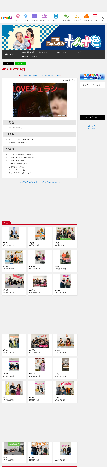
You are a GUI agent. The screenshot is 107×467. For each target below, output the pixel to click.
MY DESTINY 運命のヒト (31, 56)
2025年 (6, 449)
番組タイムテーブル (64, 52)
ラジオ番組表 (34, 20)
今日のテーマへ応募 (91, 85)
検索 (103, 20)
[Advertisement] (53, 6)
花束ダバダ (80, 52)
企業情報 (86, 20)
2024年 (13, 449)
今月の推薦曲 (66, 20)
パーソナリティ (44, 20)
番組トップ (10, 54)
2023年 (20, 449)
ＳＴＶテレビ (95, 20)
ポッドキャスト (56, 20)
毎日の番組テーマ (45, 52)
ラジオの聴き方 (77, 20)
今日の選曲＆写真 (28, 52)
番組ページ (18, 20)
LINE (21, 64)
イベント (25, 20)
